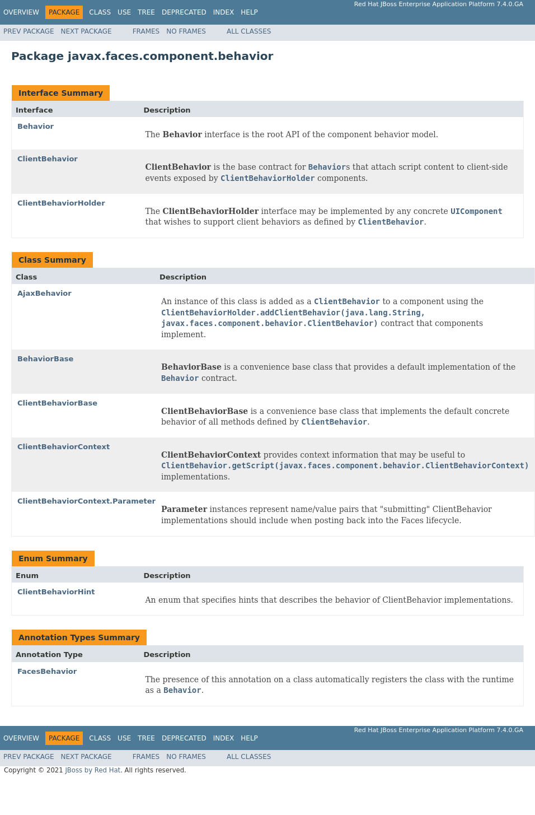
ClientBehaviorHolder (61, 203)
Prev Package (28, 31)
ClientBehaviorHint (56, 592)
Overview (21, 12)
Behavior (35, 126)
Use (124, 12)
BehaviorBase (45, 359)
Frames (146, 31)
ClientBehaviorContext (63, 447)
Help (249, 12)
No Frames (186, 31)
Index (223, 12)
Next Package (86, 31)
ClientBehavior (47, 159)
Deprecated (184, 12)
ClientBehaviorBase (57, 403)
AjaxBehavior (44, 293)
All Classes (249, 31)
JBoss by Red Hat (92, 770)
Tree (146, 12)
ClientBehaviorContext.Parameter (86, 501)
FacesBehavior (47, 671)
